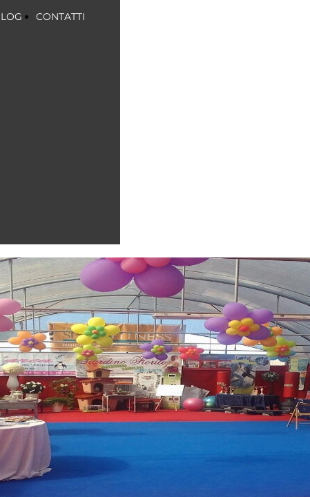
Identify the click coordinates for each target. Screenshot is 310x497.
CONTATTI (60, 16)
